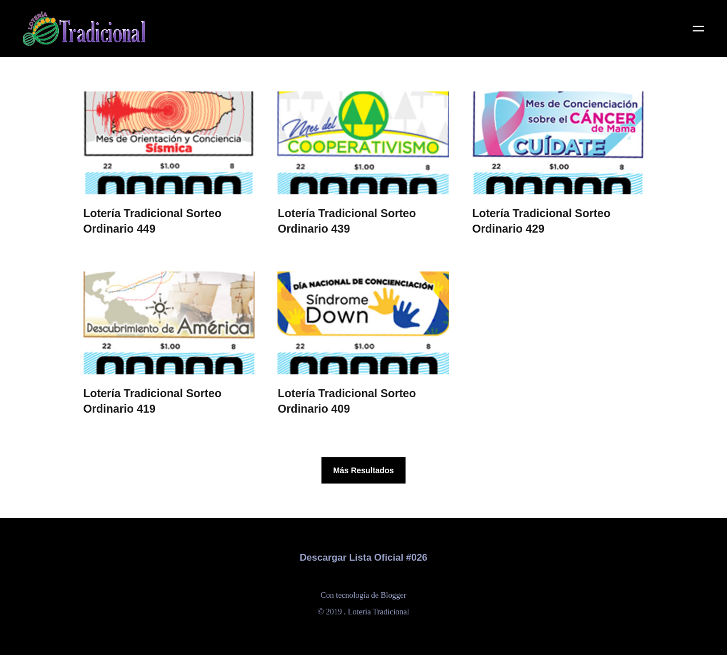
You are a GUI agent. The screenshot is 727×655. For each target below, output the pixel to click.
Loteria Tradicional (378, 612)
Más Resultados (363, 470)
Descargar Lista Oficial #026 (363, 557)
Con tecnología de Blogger (364, 595)
